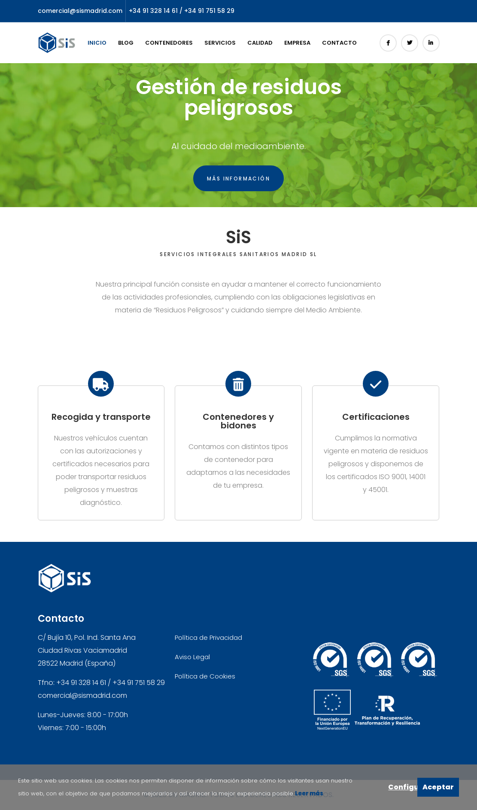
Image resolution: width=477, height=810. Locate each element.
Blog (126, 43)
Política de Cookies (205, 676)
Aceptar (438, 787)
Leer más (308, 793)
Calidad (260, 43)
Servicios (220, 43)
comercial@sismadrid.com (80, 10)
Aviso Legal (192, 656)
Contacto (339, 43)
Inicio (97, 43)
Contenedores (169, 43)
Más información (238, 178)
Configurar (402, 787)
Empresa (297, 43)
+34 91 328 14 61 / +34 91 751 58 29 (181, 10)
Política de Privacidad (208, 637)
